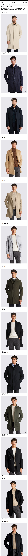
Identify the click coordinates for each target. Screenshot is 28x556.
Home (1, 4)
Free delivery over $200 (14, 0)
